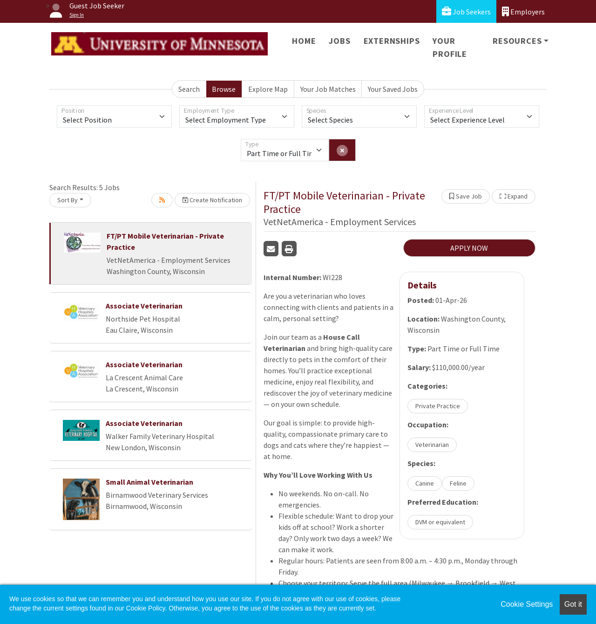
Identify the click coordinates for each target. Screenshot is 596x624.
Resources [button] (517, 40)
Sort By (67, 200)
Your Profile (450, 47)
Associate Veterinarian (144, 305)
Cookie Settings (527, 604)
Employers (523, 11)
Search (189, 89)
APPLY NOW (469, 248)
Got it (573, 604)
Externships (392, 40)
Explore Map (268, 89)
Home (304, 40)
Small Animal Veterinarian (149, 482)
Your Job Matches (328, 89)
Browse (224, 89)
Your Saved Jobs (393, 89)
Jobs (339, 40)
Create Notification (212, 200)
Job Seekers (466, 11)
